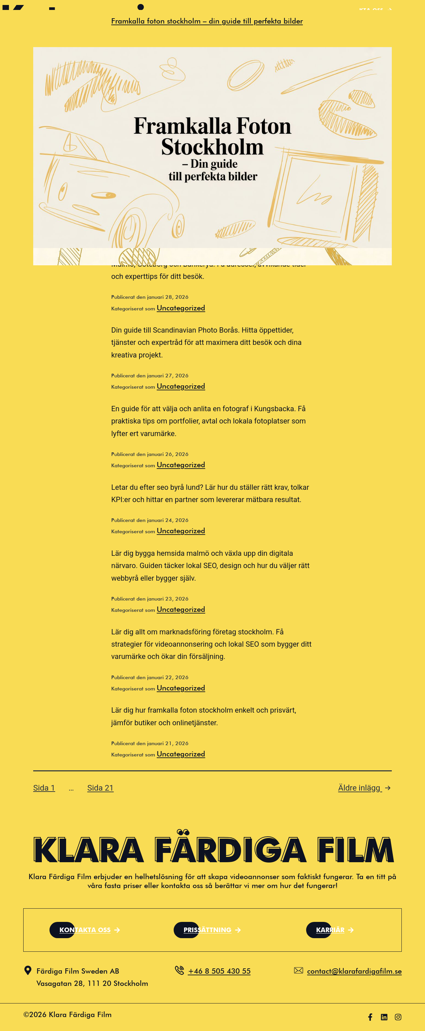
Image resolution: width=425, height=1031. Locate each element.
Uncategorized (181, 307)
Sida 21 (100, 788)
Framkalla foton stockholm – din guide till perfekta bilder (207, 21)
